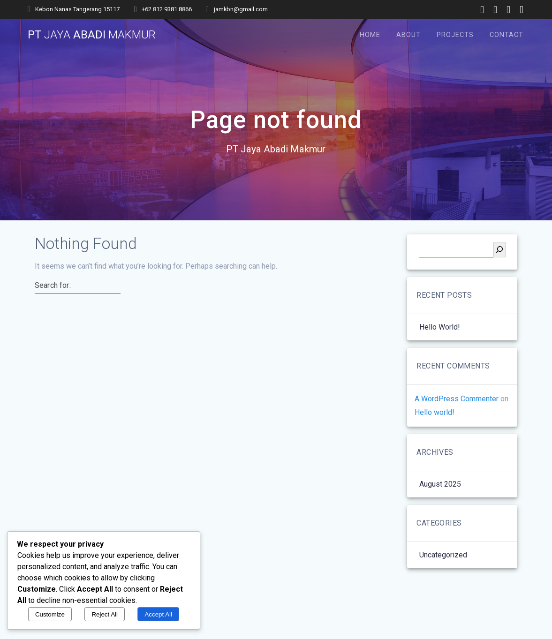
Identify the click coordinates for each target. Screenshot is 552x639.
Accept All (158, 614)
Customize (50, 614)
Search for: (53, 285)
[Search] (499, 249)
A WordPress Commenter (457, 398)
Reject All (104, 614)
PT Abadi (92, 34)
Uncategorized (443, 554)
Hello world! (439, 327)
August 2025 (440, 484)
